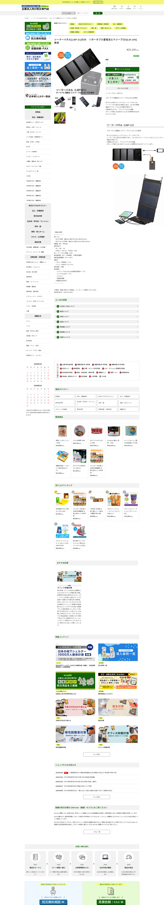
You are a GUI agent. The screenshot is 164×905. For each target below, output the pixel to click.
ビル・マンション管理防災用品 (115, 368)
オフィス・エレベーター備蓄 (35, 252)
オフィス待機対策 (89, 32)
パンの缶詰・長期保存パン (34, 137)
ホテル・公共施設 (121, 28)
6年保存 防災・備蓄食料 (33, 195)
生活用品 (29, 340)
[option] (78, 71)
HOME (27, 18)
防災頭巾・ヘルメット (33, 267)
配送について (63, 311)
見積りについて (63, 337)
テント (28, 321)
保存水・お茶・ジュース (33, 127)
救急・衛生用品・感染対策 (85, 372)
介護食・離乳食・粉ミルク (34, 161)
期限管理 (77, 368)
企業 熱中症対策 (67, 364)
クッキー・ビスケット (33, 156)
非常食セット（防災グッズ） (35, 122)
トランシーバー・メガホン (34, 296)
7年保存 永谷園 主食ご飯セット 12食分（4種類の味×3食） (96, 511)
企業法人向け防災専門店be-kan (66, 694)
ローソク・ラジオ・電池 (33, 350)
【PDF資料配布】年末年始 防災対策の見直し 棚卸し (80, 781)
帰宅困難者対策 (61, 747)
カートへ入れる (122, 69)
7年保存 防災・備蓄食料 (33, 200)
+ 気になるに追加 (122, 88)
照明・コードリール (32, 282)
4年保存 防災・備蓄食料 (33, 186)
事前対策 (80, 409)
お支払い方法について (66, 306)
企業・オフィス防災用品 (92, 368)
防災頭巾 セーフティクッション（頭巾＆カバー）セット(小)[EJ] (79, 543)
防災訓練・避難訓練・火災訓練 (35, 247)
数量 (107, 59)
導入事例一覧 (102, 665)
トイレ (28, 326)
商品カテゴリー (62, 389)
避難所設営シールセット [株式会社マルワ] (62, 468)
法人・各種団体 (117, 24)
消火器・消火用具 (31, 272)
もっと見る (96, 754)
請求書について (63, 332)
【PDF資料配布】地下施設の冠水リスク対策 (78, 786)
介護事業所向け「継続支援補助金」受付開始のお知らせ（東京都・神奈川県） (93, 772)
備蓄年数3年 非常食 (83, 364)
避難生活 (123, 409)
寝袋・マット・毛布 (32, 345)
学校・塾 (93, 28)
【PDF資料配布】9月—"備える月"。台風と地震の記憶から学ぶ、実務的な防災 (88, 790)
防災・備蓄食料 (82, 396)
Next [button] (100, 69)
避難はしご (102, 372)
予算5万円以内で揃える (63, 720)
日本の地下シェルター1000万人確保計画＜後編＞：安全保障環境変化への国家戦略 (75, 666)
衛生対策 (101, 720)
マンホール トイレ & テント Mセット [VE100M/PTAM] (62, 543)
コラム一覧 (96, 832)
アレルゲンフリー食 (32, 171)
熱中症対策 (59, 403)
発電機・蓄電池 (74, 32)
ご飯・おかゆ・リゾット (33, 132)
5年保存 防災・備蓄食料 (33, 191)
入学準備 (94, 376)
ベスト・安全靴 (31, 306)
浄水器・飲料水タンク (69, 376)
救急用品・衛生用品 (32, 291)
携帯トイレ (114, 372)
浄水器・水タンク (31, 336)
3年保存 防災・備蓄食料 (33, 181)
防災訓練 (84, 376)
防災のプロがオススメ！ (86, 24)
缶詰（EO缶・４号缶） (33, 142)
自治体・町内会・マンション (78, 28)
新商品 (72, 24)
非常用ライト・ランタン (33, 355)
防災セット (66, 368)
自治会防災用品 (67, 372)
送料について (63, 316)
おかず (28, 147)
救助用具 (29, 277)
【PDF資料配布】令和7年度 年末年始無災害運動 (79, 777)
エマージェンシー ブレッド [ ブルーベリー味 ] (130, 511)
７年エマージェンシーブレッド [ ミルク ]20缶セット (113, 511)
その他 (104, 376)
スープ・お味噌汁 (31, 151)
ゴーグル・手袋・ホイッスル (35, 301)
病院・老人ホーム (106, 28)
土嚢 (27, 311)
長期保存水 (125, 372)
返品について (63, 322)
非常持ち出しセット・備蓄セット (36, 262)
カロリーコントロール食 (33, 166)
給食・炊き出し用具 (32, 331)
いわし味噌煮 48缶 (79, 440)
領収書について (63, 327)
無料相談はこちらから (105, 694)
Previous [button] (55, 69)
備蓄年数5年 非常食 (100, 364)
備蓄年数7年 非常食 (118, 364)
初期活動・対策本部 (102, 24)
